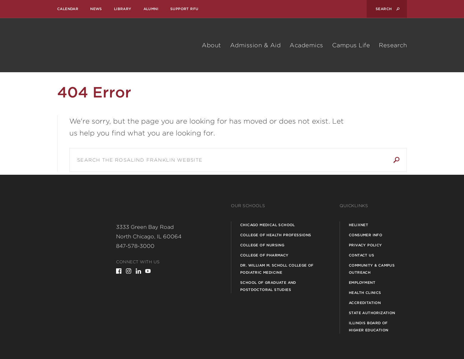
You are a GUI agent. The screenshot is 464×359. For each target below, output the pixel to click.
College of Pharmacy (264, 255)
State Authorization (372, 313)
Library (123, 9)
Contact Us (361, 255)
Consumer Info (365, 235)
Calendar (67, 9)
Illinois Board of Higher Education (368, 326)
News (96, 9)
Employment (362, 282)
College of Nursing (262, 245)
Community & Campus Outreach (372, 269)
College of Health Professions (275, 235)
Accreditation (365, 302)
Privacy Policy (365, 245)
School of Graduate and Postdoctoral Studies (268, 286)
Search (396, 159)
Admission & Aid (255, 45)
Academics (306, 45)
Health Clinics (365, 292)
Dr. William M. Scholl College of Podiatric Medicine (277, 269)
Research (393, 45)
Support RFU (184, 9)
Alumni (150, 9)
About (211, 45)
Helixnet (358, 225)
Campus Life (351, 45)
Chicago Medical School (267, 225)
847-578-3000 (135, 246)
